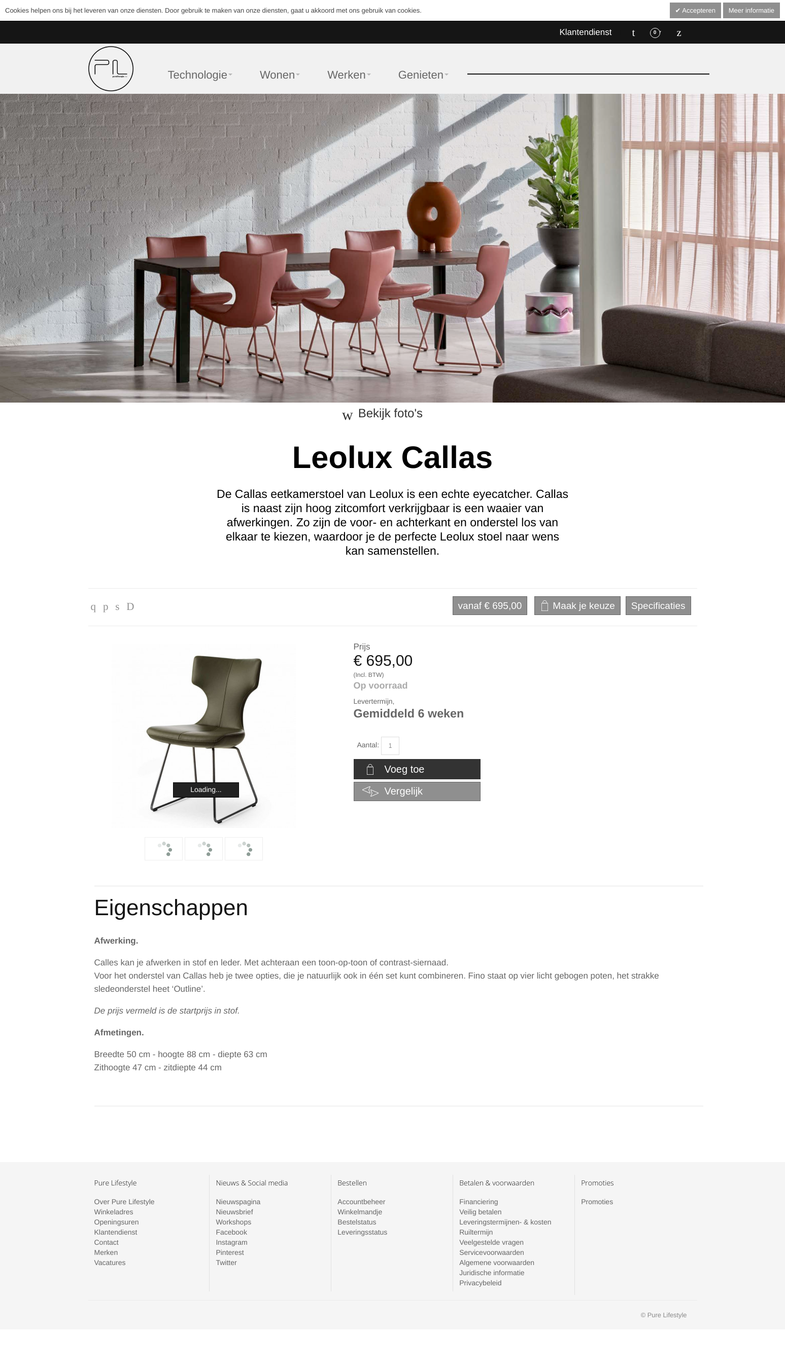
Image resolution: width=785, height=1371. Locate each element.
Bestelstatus (356, 1222)
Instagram (231, 1242)
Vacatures (110, 1262)
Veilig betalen (480, 1212)
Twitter (226, 1262)
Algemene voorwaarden (496, 1262)
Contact (106, 1242)
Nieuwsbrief (234, 1212)
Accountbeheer (361, 1202)
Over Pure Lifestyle (124, 1202)
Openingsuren (116, 1222)
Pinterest (230, 1252)
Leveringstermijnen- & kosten (505, 1222)
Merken (106, 1252)
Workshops (233, 1222)
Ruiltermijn (476, 1232)
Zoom (203, 736)
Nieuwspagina (238, 1202)
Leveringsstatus (362, 1232)
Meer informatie (751, 10)
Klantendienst (585, 32)
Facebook (231, 1232)
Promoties (597, 1202)
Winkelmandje (359, 1212)
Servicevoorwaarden (491, 1252)
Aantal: (368, 745)
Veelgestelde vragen (491, 1242)
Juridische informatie (491, 1273)
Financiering (478, 1202)
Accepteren (697, 10)
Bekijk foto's (390, 413)
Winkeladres (113, 1212)
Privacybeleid (480, 1283)
